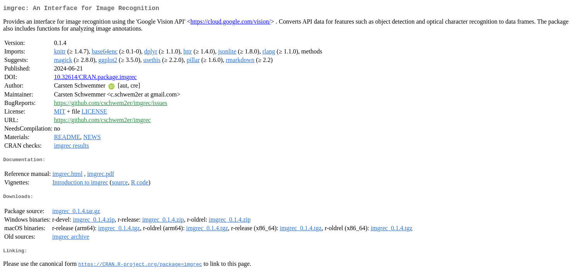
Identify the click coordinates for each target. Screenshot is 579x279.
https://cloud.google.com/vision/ (230, 23)
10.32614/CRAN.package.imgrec (95, 78)
